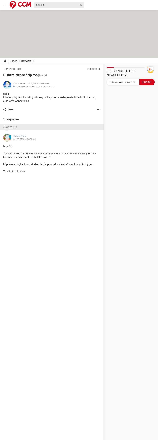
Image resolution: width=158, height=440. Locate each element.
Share (10, 109)
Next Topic (92, 69)
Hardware (26, 61)
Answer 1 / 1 (10, 127)
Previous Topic (13, 69)
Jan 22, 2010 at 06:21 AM (43, 86)
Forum (13, 61)
